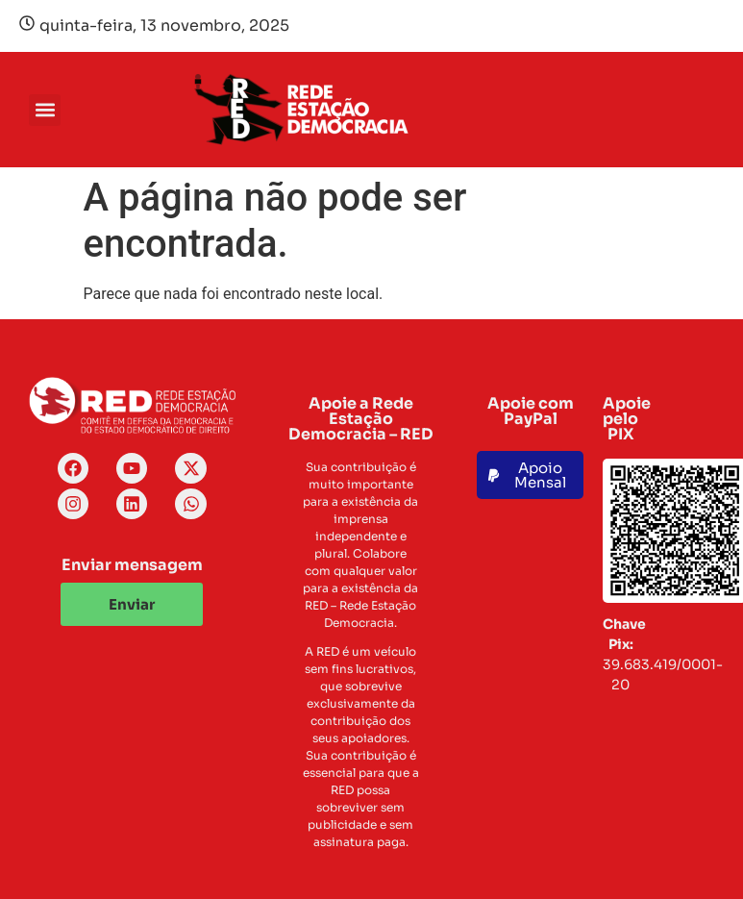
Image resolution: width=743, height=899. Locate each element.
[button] (45, 110)
